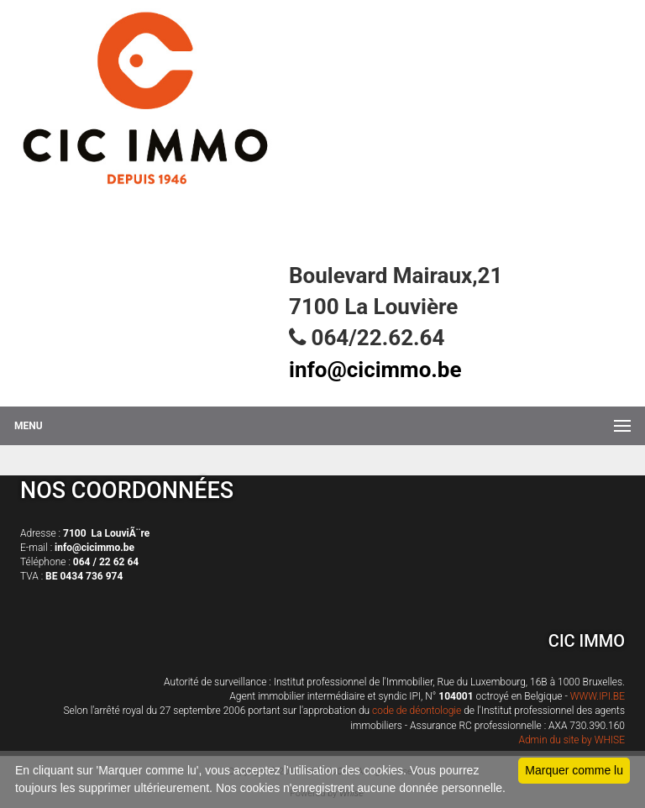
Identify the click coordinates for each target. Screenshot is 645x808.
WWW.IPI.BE (597, 696)
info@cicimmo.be (375, 369)
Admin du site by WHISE (571, 740)
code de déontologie (416, 710)
